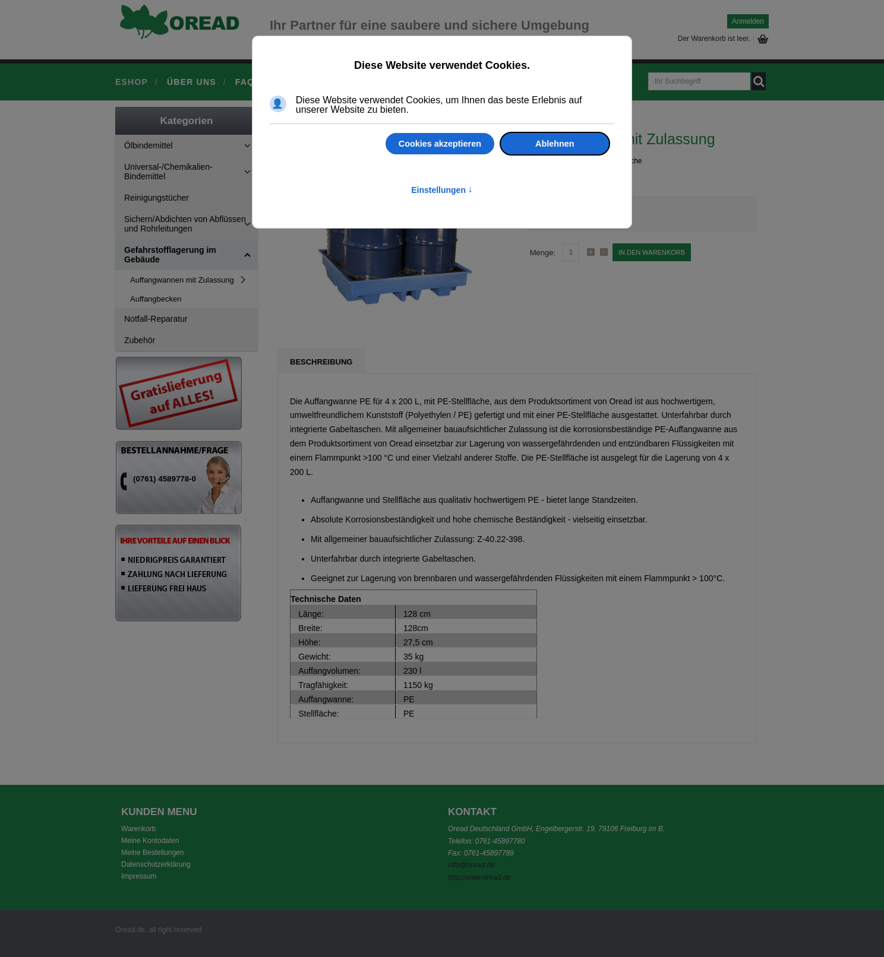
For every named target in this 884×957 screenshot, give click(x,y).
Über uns (191, 82)
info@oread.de (471, 865)
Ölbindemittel (148, 145)
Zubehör (139, 340)
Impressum (138, 876)
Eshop (131, 82)
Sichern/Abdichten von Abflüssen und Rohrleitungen (185, 223)
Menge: (542, 252)
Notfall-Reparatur (156, 319)
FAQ (244, 82)
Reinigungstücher (156, 197)
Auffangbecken (156, 298)
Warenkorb (138, 829)
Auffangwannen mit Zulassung (182, 279)
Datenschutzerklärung (156, 864)
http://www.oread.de (479, 877)
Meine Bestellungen (152, 852)
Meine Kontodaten (150, 840)
